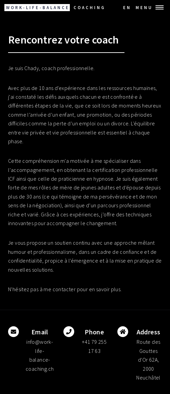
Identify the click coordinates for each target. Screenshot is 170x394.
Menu (144, 7)
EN (127, 7)
